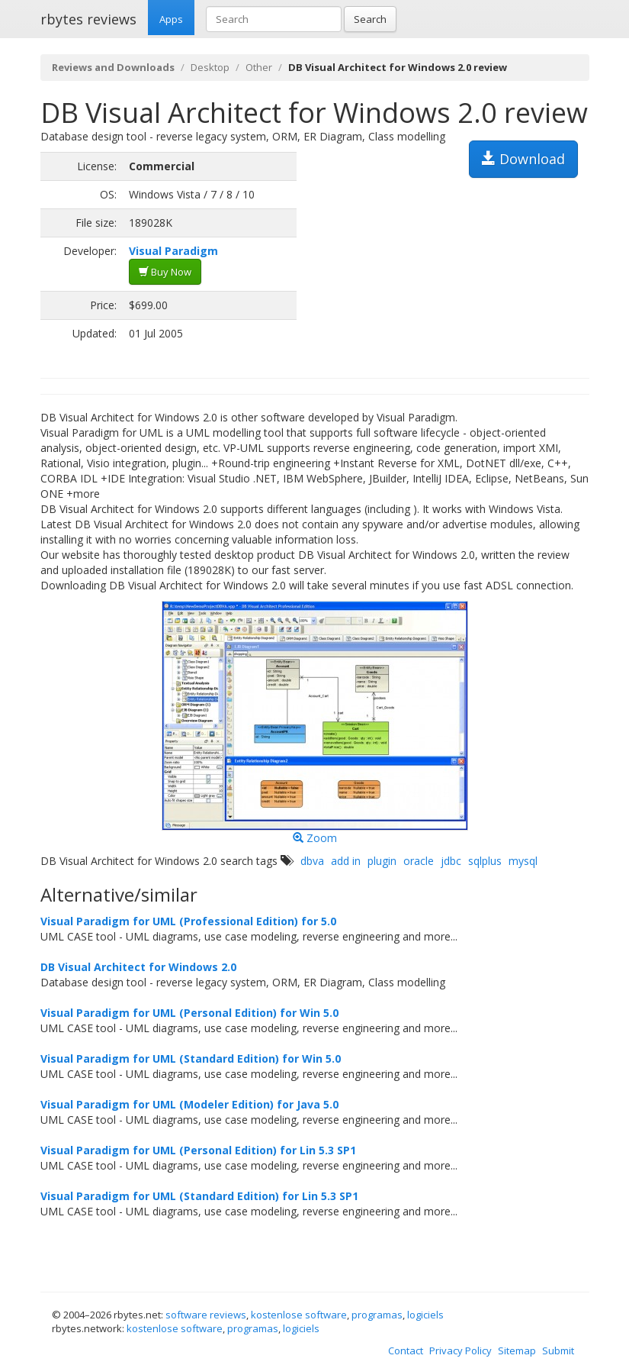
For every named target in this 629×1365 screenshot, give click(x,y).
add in (346, 861)
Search (370, 19)
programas (377, 1314)
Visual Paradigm (173, 251)
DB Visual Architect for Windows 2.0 (138, 967)
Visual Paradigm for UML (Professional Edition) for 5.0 (188, 921)
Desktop (210, 67)
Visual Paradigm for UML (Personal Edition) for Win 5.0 (189, 1012)
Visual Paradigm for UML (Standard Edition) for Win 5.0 (190, 1058)
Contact (405, 1350)
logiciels (425, 1314)
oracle (418, 861)
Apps (171, 19)
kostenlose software (299, 1314)
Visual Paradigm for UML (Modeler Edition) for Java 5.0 (189, 1104)
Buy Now (165, 272)
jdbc (451, 861)
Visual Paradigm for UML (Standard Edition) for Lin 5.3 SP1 (199, 1196)
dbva (312, 861)
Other (259, 67)
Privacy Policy (460, 1350)
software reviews (205, 1314)
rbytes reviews (88, 19)
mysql (523, 861)
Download (523, 159)
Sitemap (517, 1350)
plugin (381, 861)
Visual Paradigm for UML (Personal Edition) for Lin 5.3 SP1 (198, 1150)
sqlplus (485, 861)
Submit (558, 1350)
